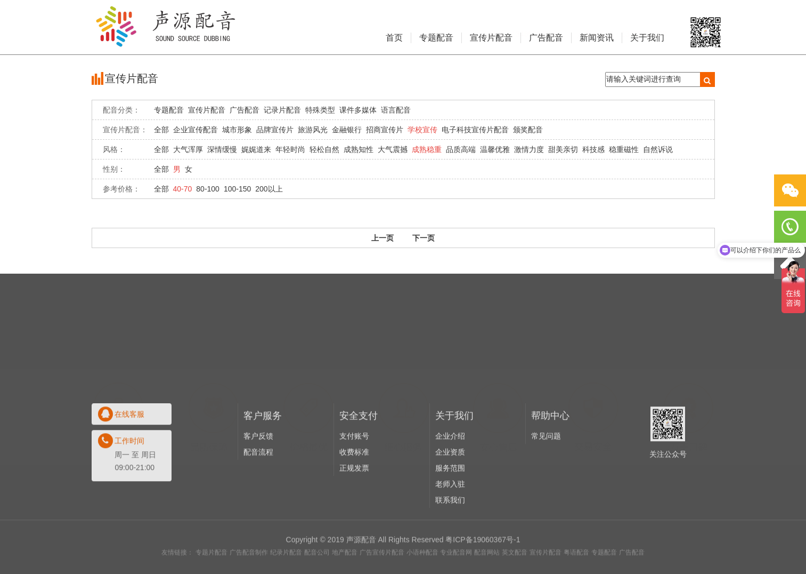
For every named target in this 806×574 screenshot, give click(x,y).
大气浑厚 (188, 149)
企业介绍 (450, 476)
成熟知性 (358, 149)
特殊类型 (320, 110)
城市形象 (237, 129)
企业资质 (450, 492)
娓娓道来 (256, 149)
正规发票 (354, 508)
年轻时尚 (290, 149)
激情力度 (529, 149)
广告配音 (546, 37)
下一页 (423, 238)
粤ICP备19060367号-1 (482, 559)
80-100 (207, 189)
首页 (394, 37)
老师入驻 (450, 524)
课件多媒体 (358, 110)
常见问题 (546, 476)
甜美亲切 (563, 149)
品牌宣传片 (275, 129)
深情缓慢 (222, 149)
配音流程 (258, 492)
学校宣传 (422, 129)
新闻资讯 (597, 37)
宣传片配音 (491, 37)
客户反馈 (258, 476)
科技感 (593, 149)
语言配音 (396, 110)
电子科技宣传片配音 (475, 129)
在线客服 (129, 454)
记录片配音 (282, 110)
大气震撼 (393, 149)
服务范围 (450, 508)
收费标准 (354, 492)
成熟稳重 (427, 149)
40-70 (182, 189)
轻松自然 (324, 149)
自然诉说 (658, 149)
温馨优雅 (495, 149)
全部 (161, 129)
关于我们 (647, 37)
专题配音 (436, 37)
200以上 (268, 189)
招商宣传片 (384, 129)
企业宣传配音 (195, 129)
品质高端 (461, 149)
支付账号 (354, 476)
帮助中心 (550, 455)
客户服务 (262, 455)
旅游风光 (313, 129)
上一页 (382, 238)
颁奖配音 (528, 129)
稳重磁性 (624, 149)
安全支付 (358, 455)
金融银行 (347, 129)
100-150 (237, 189)
